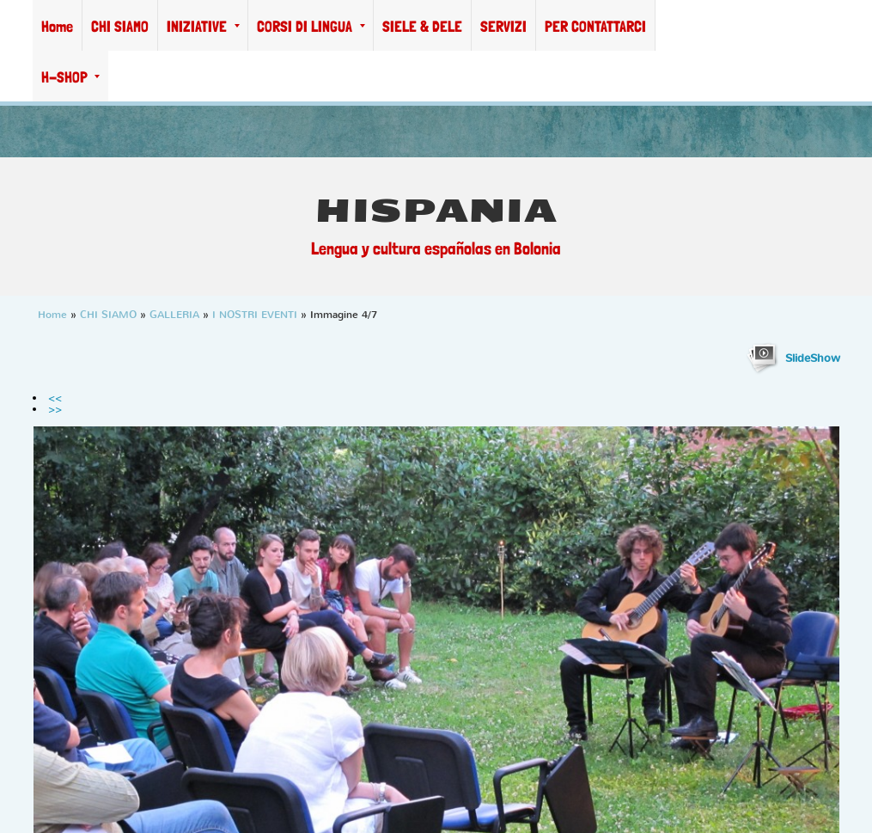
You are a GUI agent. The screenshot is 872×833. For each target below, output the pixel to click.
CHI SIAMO (120, 26)
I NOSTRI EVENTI (254, 315)
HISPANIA (436, 211)
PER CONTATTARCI (595, 26)
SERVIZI (503, 26)
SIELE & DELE (422, 26)
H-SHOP (70, 77)
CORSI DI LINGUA (311, 26)
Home (57, 26)
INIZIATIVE (203, 26)
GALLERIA (174, 315)
